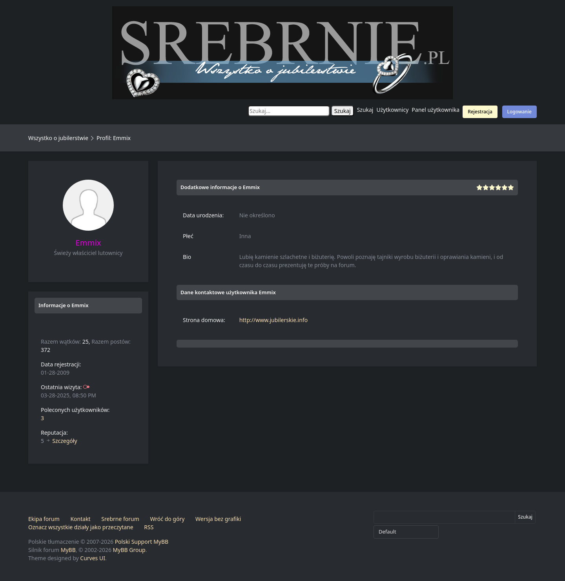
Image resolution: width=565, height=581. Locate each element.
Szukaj (365, 109)
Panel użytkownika (435, 109)
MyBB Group (129, 550)
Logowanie (519, 111)
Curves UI (92, 558)
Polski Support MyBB (142, 541)
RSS (148, 527)
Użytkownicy (393, 109)
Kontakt (80, 519)
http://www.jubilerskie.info (273, 320)
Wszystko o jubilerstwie (58, 138)
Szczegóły (64, 440)
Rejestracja (480, 111)
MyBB (68, 550)
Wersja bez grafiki (218, 519)
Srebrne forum (120, 519)
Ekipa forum (44, 519)
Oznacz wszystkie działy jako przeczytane (80, 527)
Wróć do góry (167, 519)
